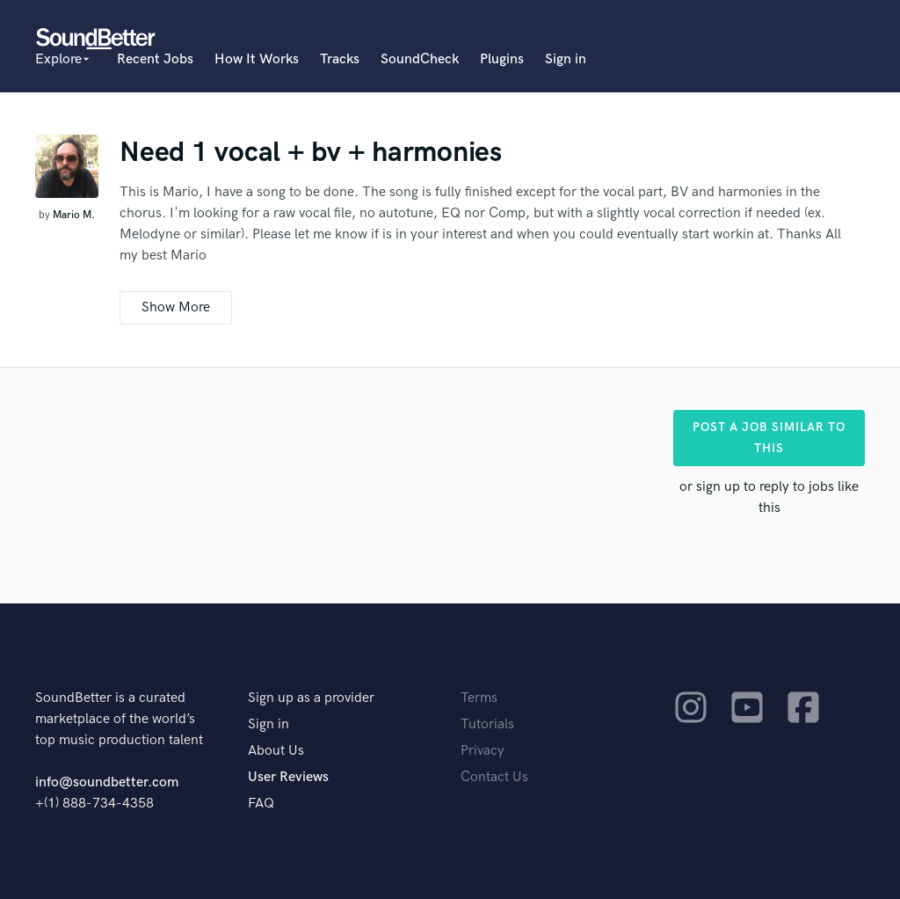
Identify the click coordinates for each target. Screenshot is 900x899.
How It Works (256, 59)
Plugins (502, 59)
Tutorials (487, 724)
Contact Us (494, 777)
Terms (479, 698)
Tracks (339, 59)
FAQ (261, 803)
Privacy (482, 750)
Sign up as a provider (311, 698)
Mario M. (74, 215)
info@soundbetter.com (106, 782)
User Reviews (288, 777)
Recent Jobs (155, 59)
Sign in (565, 59)
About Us (276, 750)
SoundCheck (420, 59)
